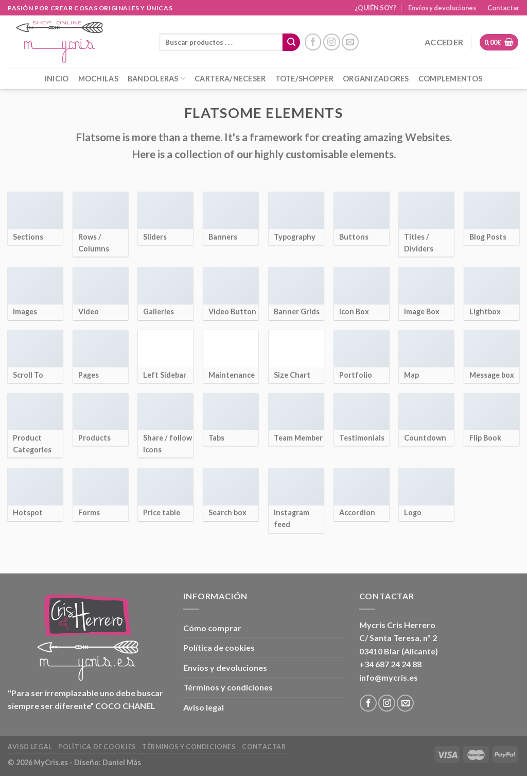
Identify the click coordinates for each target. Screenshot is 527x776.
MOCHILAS (98, 78)
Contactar (503, 8)
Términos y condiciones (228, 687)
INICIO (57, 78)
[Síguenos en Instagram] (331, 41)
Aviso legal (203, 707)
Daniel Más (121, 762)
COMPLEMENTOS (450, 78)
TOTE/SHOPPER (304, 78)
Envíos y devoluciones (442, 8)
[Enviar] (291, 42)
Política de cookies (219, 647)
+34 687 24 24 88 (390, 664)
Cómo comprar (212, 628)
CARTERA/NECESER (230, 78)
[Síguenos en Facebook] (313, 41)
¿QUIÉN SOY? (375, 8)
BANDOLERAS (156, 78)
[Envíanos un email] (350, 41)
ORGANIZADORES (376, 78)
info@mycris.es (388, 677)
